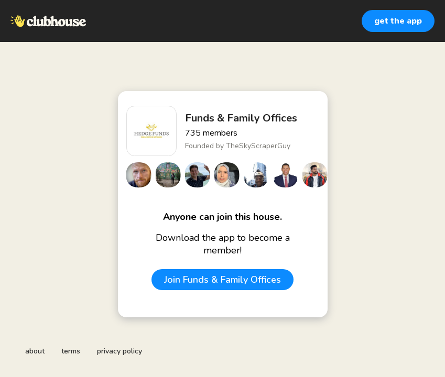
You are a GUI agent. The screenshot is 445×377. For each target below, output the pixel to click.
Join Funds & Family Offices (222, 279)
